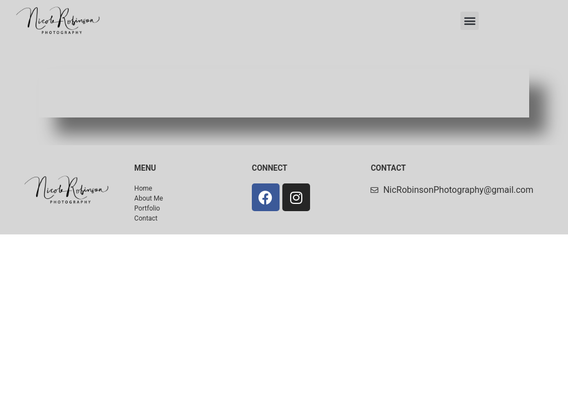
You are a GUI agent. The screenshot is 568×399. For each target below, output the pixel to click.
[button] (469, 21)
